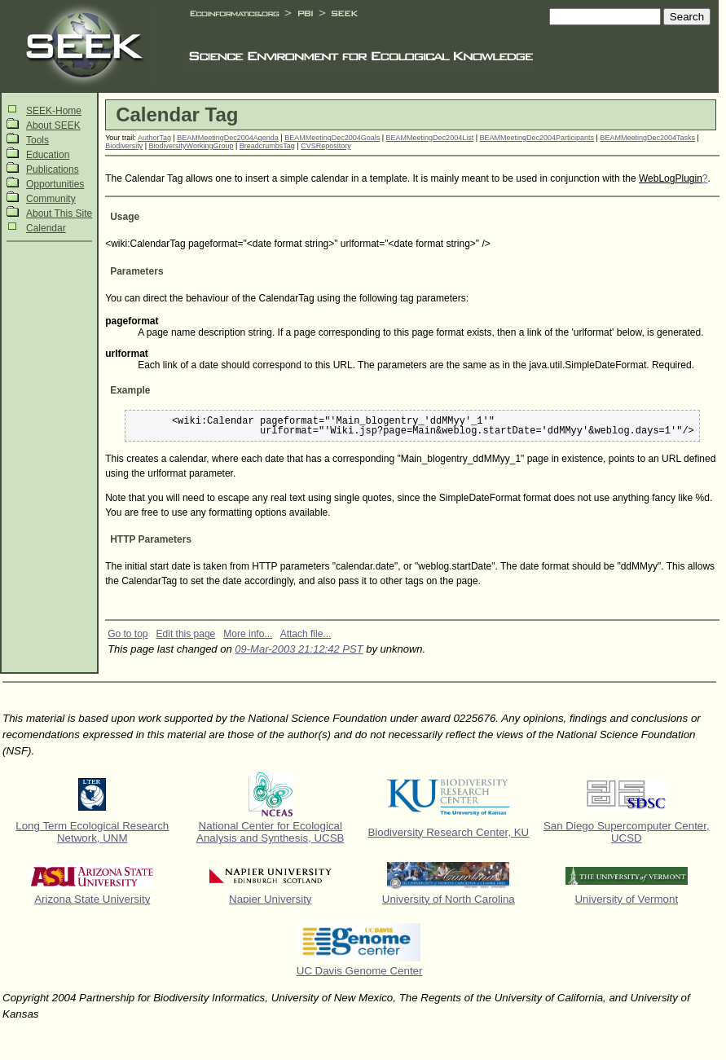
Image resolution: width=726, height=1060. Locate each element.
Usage (124, 216)
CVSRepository (326, 146)
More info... (247, 634)
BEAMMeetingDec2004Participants (537, 138)
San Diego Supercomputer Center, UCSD (626, 832)
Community (51, 199)
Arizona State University (92, 899)
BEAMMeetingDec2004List (430, 138)
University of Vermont (626, 899)
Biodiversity (124, 146)
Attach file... (306, 634)
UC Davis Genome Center (360, 971)
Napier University (270, 899)
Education (47, 155)
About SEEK (53, 125)
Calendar (46, 228)
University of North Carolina (448, 899)
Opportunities (55, 184)
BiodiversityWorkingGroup (191, 146)
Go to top (127, 634)
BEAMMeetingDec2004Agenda (228, 138)
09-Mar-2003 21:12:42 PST (299, 649)
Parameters (136, 271)
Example (130, 390)
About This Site (59, 213)
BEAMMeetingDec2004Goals (332, 138)
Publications (52, 169)
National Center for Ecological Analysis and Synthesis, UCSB (270, 832)
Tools (37, 140)
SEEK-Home (53, 111)
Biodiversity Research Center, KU (448, 832)
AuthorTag (154, 138)
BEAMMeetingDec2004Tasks (647, 138)
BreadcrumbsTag (267, 146)
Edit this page (186, 634)
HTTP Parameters (150, 539)
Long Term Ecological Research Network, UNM (92, 832)
